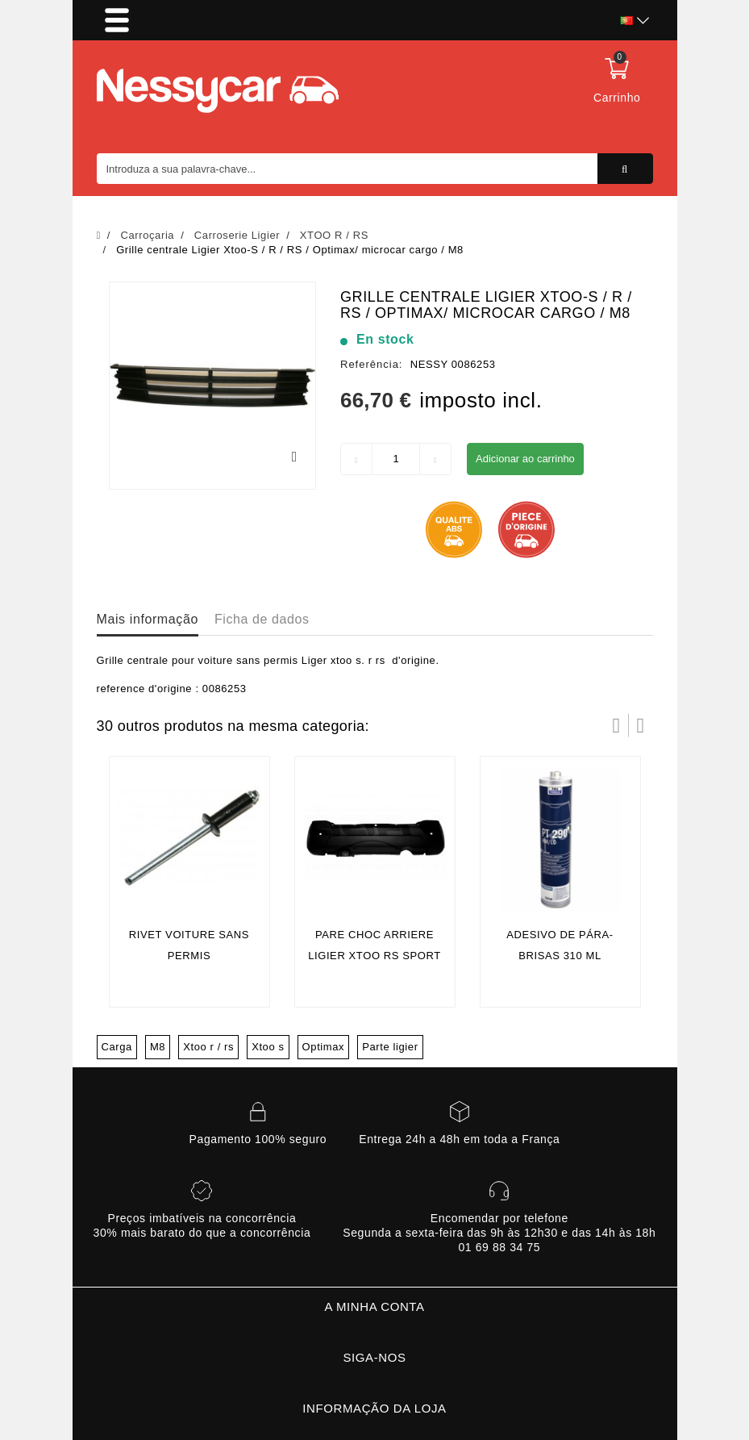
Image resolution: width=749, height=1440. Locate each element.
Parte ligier (390, 1047)
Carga (117, 1047)
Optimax (323, 1047)
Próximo (641, 725)
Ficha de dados (262, 619)
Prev (617, 725)
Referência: (371, 364)
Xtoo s (268, 1047)
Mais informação (147, 619)
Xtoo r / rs (208, 1047)
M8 (157, 1047)
